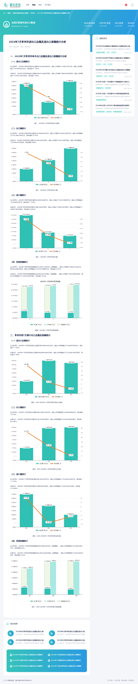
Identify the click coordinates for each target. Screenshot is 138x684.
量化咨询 (11, 680)
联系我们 (131, 680)
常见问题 (117, 680)
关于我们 (110, 680)
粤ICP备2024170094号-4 (23, 680)
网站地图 (124, 680)
